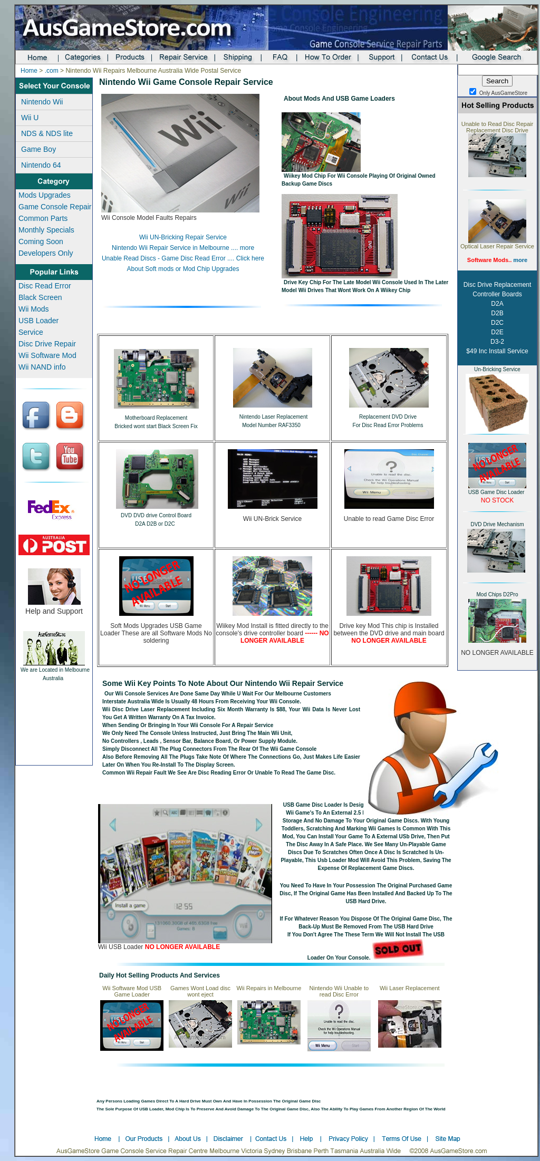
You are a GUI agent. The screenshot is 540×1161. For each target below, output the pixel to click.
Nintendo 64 (41, 165)
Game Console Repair (55, 206)
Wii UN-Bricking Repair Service (183, 237)
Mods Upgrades (44, 195)
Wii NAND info (41, 367)
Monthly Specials (46, 230)
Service (30, 332)
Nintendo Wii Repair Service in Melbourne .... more (183, 247)
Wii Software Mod (47, 355)
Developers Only (45, 253)
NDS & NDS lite (47, 133)
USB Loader (38, 320)
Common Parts (43, 218)
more (520, 260)
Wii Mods (33, 309)
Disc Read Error (44, 286)
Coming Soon (40, 241)
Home (29, 70)
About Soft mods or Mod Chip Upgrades (183, 269)
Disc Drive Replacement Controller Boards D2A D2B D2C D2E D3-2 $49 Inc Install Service (498, 318)
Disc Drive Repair (47, 344)
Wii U (29, 117)
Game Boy (38, 149)
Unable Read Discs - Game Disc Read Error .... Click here (183, 258)
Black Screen (40, 297)
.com (52, 70)
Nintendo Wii (42, 102)
